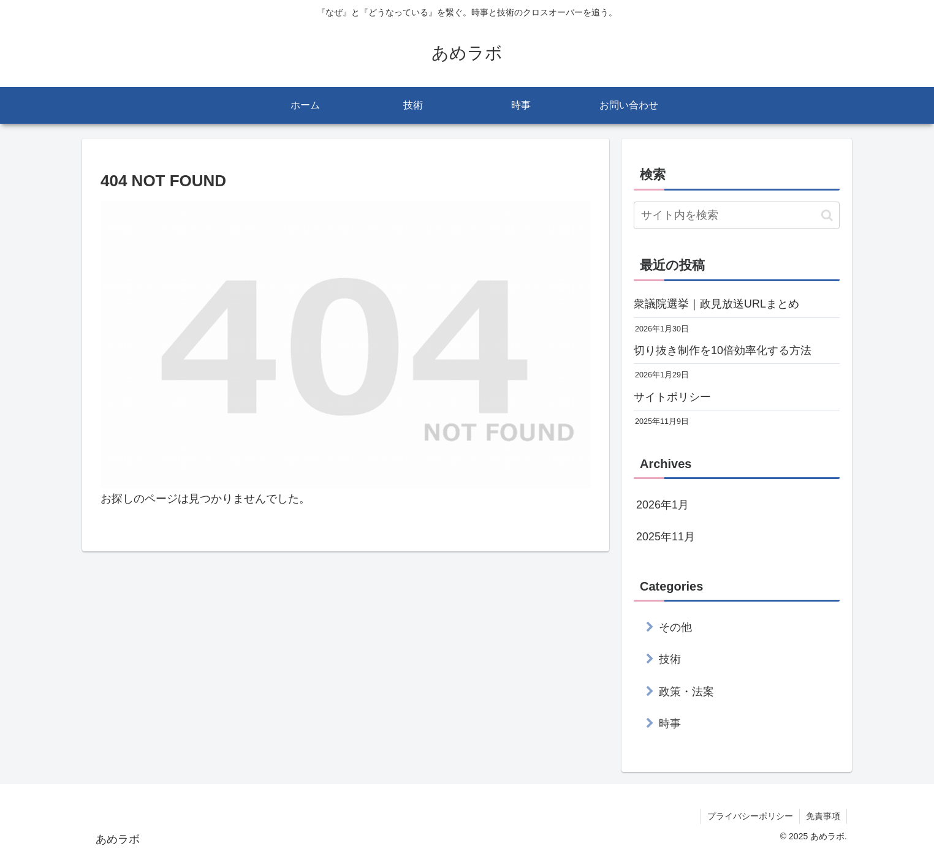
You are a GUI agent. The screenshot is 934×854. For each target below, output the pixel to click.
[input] (737, 215)
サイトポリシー (672, 397)
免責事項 (823, 816)
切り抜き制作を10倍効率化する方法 (722, 350)
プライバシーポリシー (750, 816)
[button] (827, 215)
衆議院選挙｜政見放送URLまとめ (716, 304)
